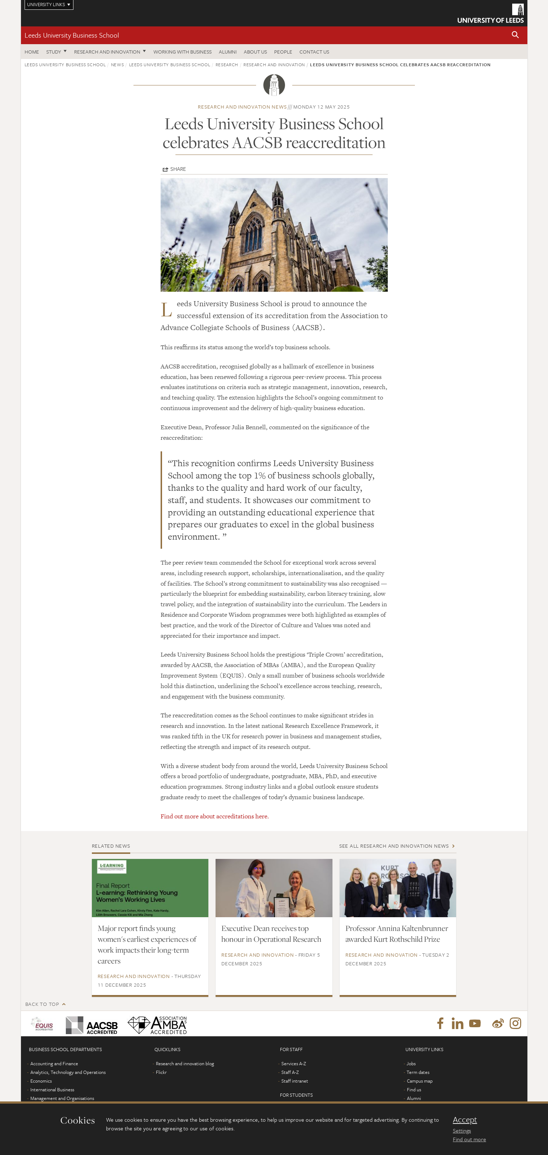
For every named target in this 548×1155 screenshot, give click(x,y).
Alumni (228, 51)
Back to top (42, 1004)
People (283, 51)
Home (32, 51)
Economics (41, 1080)
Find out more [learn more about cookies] (469, 1139)
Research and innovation (107, 51)
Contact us (314, 51)
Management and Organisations (62, 1098)
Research (227, 64)
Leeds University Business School (72, 35)
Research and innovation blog (185, 1063)
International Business (52, 1089)
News (117, 64)
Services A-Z (293, 1063)
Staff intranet (294, 1080)
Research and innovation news (242, 106)
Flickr (161, 1072)
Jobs (411, 1063)
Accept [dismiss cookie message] (465, 1119)
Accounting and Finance (54, 1063)
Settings (462, 1130)
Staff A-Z (290, 1072)
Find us (414, 1089)
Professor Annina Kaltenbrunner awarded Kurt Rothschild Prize (396, 933)
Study (53, 51)
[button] (515, 35)
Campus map (420, 1080)
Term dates (418, 1072)
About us (255, 51)
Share (178, 169)
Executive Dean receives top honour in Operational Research (271, 933)
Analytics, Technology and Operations (68, 1072)
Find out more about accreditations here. (215, 816)
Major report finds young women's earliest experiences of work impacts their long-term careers (147, 944)
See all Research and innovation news (394, 846)
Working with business (182, 51)
